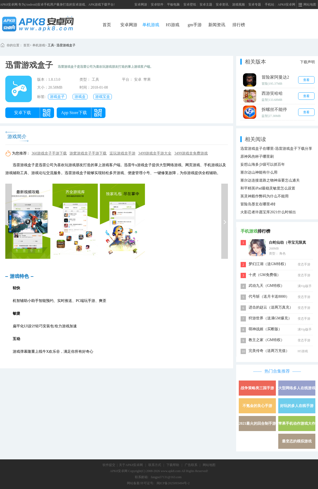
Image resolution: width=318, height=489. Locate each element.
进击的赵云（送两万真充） (271, 307)
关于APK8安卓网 (131, 465)
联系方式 (154, 465)
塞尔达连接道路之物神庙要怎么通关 (270, 180)
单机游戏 (150, 24)
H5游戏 (173, 24)
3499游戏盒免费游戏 (191, 153)
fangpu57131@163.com (166, 477)
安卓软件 (157, 4)
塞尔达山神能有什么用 (258, 172)
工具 (51, 45)
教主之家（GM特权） (266, 340)
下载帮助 (172, 465)
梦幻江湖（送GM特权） (268, 264)
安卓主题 (206, 4)
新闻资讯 (216, 24)
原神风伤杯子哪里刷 (257, 157)
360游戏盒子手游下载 (49, 153)
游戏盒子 (57, 97)
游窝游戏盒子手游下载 (88, 153)
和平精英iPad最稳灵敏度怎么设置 (267, 188)
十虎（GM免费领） (265, 275)
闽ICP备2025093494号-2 (173, 483)
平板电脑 (173, 4)
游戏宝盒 (102, 97)
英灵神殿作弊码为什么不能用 (264, 196)
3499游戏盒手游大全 (154, 153)
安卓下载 (22, 112)
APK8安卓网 (286, 4)
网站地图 (209, 465)
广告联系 (191, 465)
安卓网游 (140, 4)
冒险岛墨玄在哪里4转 (258, 204)
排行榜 (238, 24)
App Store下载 (74, 112)
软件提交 (109, 465)
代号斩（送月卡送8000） (269, 296)
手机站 (269, 4)
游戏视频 (238, 4)
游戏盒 (80, 97)
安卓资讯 (222, 4)
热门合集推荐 (277, 371)
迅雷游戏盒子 (66, 45)
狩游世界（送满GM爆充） (270, 318)
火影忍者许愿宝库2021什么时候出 (268, 212)
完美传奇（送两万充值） (269, 351)
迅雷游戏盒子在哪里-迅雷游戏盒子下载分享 (276, 149)
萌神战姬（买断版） (265, 329)
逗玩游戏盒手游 (122, 153)
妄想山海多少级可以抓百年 (262, 164)
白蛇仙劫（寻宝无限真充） (287, 243)
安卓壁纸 (189, 4)
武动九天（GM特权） (266, 286)
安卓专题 (254, 4)
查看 (306, 80)
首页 (107, 24)
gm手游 (194, 24)
